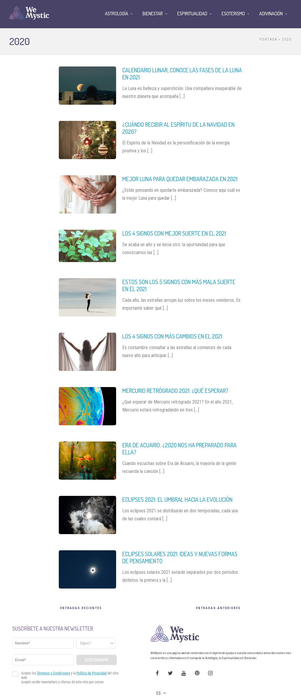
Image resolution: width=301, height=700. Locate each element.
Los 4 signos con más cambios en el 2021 (172, 336)
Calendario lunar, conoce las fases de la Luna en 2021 (182, 73)
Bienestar (153, 13)
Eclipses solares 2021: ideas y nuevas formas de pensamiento (180, 557)
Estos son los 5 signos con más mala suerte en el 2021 (178, 285)
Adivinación (271, 13)
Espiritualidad (192, 13)
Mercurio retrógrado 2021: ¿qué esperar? (175, 390)
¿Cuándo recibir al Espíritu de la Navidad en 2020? (178, 128)
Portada (268, 39)
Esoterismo (233, 13)
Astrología (116, 13)
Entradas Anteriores (218, 608)
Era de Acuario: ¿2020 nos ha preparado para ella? (179, 448)
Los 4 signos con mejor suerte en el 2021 (174, 233)
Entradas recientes (81, 608)
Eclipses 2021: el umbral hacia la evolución (177, 499)
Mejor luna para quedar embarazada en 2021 (180, 179)
